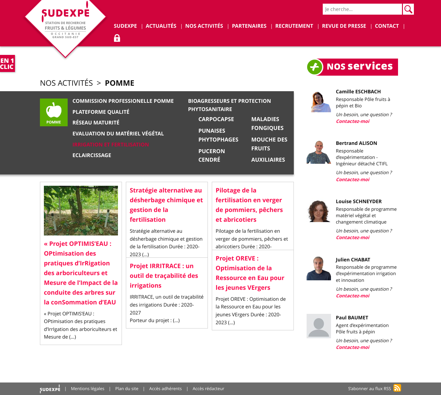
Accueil (50, 389)
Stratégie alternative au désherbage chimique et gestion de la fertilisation (166, 205)
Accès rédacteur (208, 389)
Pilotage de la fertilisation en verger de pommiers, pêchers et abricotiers (249, 205)
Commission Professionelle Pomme (123, 101)
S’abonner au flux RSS (369, 389)
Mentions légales (88, 389)
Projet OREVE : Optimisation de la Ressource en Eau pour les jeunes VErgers (250, 273)
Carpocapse (216, 119)
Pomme (119, 82)
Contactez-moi (352, 121)
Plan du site (126, 389)
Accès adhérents (165, 389)
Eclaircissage (92, 155)
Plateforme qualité (101, 112)
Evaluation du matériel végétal (118, 133)
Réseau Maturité (96, 122)
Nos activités (66, 83)
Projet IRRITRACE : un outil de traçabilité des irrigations (164, 276)
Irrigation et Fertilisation (111, 144)
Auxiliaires (268, 159)
